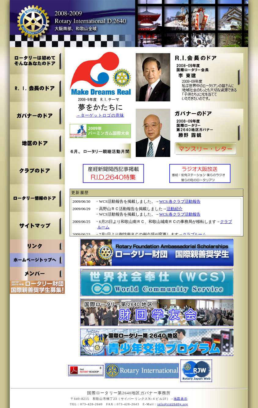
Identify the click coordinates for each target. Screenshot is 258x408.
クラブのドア (37, 170)
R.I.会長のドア (37, 88)
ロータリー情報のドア (37, 198)
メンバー (37, 274)
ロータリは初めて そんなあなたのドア (37, 61)
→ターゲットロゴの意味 (100, 115)
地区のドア (37, 143)
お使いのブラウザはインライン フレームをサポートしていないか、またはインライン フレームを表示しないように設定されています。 (156, 216)
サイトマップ (37, 225)
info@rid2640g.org (172, 404)
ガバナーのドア (37, 115)
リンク (37, 246)
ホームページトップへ (37, 260)
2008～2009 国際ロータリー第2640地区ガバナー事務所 (129, 23)
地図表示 (180, 398)
